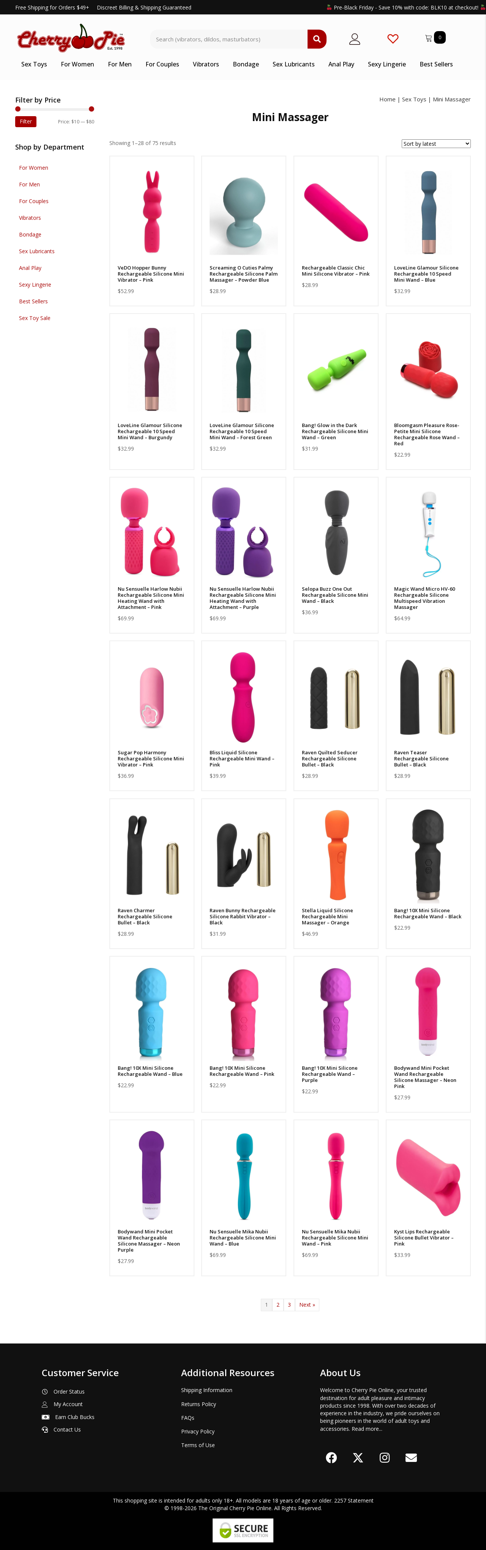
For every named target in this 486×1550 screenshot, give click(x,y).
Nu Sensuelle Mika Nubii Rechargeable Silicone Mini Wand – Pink (335, 1237)
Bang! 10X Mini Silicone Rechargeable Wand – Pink (242, 1070)
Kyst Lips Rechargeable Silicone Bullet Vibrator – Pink (424, 1237)
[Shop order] (436, 143)
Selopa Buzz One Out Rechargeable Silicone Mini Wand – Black (335, 594)
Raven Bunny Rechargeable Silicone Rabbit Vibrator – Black (243, 916)
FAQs (187, 1417)
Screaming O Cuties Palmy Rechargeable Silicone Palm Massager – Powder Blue (244, 273)
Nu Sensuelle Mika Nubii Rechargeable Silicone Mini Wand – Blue (243, 1237)
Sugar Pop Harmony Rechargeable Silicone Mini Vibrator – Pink (151, 758)
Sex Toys (414, 99)
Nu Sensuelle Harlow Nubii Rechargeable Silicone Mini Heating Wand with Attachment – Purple (243, 597)
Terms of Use (198, 1445)
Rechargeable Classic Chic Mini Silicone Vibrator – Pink (335, 270)
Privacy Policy (198, 1431)
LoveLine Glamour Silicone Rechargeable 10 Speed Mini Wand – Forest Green (242, 431)
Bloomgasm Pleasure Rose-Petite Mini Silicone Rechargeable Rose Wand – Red (427, 434)
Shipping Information (206, 1390)
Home (387, 99)
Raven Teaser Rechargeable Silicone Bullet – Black (421, 758)
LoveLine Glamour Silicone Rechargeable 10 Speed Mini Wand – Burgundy (150, 431)
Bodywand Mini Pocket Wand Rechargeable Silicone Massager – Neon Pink (425, 1077)
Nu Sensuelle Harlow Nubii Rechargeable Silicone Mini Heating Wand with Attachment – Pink (151, 597)
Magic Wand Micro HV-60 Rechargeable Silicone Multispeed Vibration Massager (424, 597)
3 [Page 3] (289, 1304)
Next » (307, 1304)
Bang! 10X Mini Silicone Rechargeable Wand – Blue (150, 1070)
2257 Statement (354, 1500)
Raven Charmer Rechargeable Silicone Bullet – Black (145, 916)
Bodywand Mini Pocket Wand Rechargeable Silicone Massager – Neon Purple (149, 1240)
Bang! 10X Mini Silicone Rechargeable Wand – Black (427, 913)
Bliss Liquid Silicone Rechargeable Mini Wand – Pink (242, 758)
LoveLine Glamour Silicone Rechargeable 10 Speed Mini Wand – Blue (426, 273)
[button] (331, 1457)
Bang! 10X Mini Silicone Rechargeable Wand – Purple (330, 1073)
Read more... (367, 1428)
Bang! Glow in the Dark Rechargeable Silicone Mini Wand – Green (335, 431)
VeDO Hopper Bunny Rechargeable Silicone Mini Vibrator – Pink (151, 273)
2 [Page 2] (277, 1304)
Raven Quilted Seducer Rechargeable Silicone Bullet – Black (330, 758)
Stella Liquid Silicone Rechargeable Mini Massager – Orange (327, 916)
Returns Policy (198, 1404)
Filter (26, 121)
